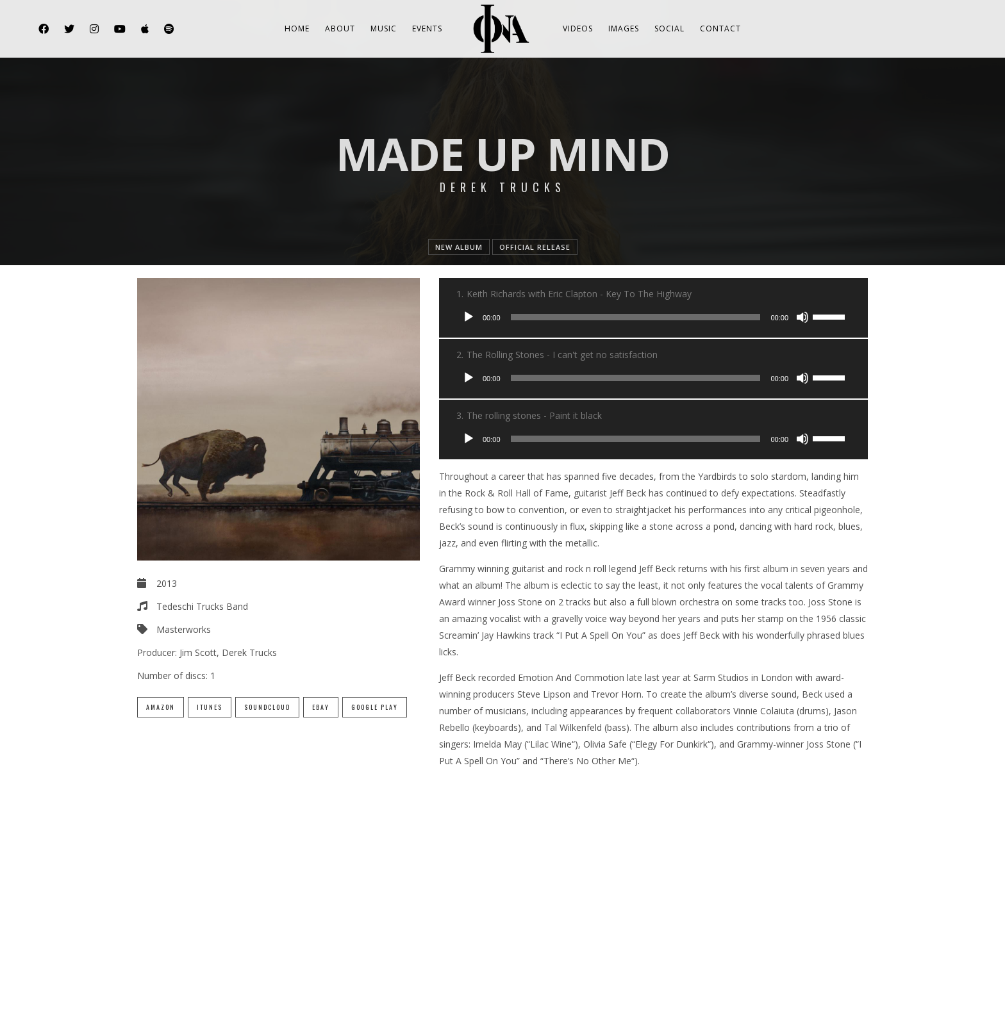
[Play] (468, 317)
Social (669, 28)
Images (623, 28)
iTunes (209, 707)
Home (297, 28)
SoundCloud (267, 707)
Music (383, 28)
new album (459, 247)
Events (427, 28)
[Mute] (802, 317)
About (340, 28)
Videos (578, 28)
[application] (653, 317)
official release (534, 247)
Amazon (160, 707)
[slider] (636, 317)
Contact (720, 28)
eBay (320, 707)
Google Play (374, 707)
